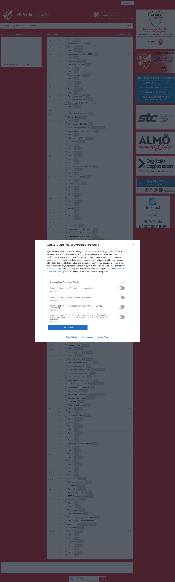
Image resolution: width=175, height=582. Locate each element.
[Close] (134, 245)
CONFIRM (68, 327)
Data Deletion (72, 337)
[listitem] (87, 282)
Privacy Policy (103, 337)
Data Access (87, 337)
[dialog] (87, 291)
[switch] (121, 288)
